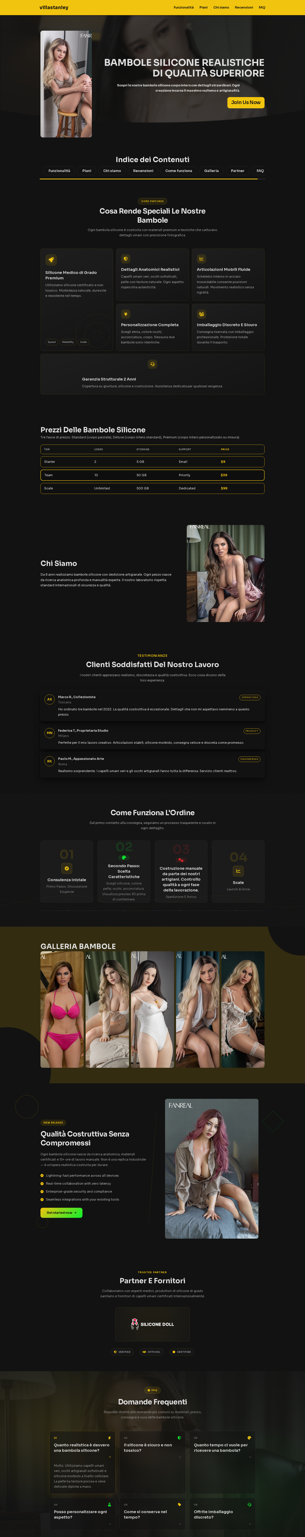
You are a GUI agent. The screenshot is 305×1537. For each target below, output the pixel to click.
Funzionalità (184, 7)
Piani (204, 7)
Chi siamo (221, 7)
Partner (238, 171)
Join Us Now (246, 102)
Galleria (211, 171)
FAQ (262, 7)
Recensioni (244, 7)
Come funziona (178, 171)
